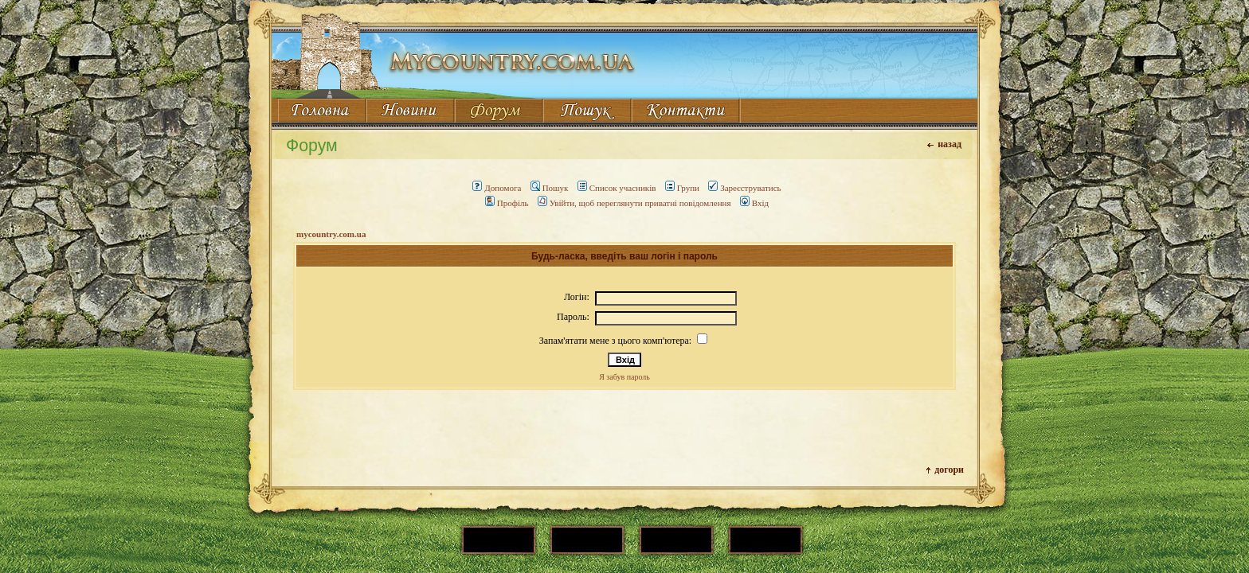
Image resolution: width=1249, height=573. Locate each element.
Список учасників (617, 188)
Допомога (496, 188)
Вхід (754, 203)
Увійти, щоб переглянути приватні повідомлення (634, 203)
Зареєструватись (744, 188)
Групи (682, 188)
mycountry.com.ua (331, 234)
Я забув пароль (624, 376)
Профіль (507, 203)
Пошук (550, 188)
